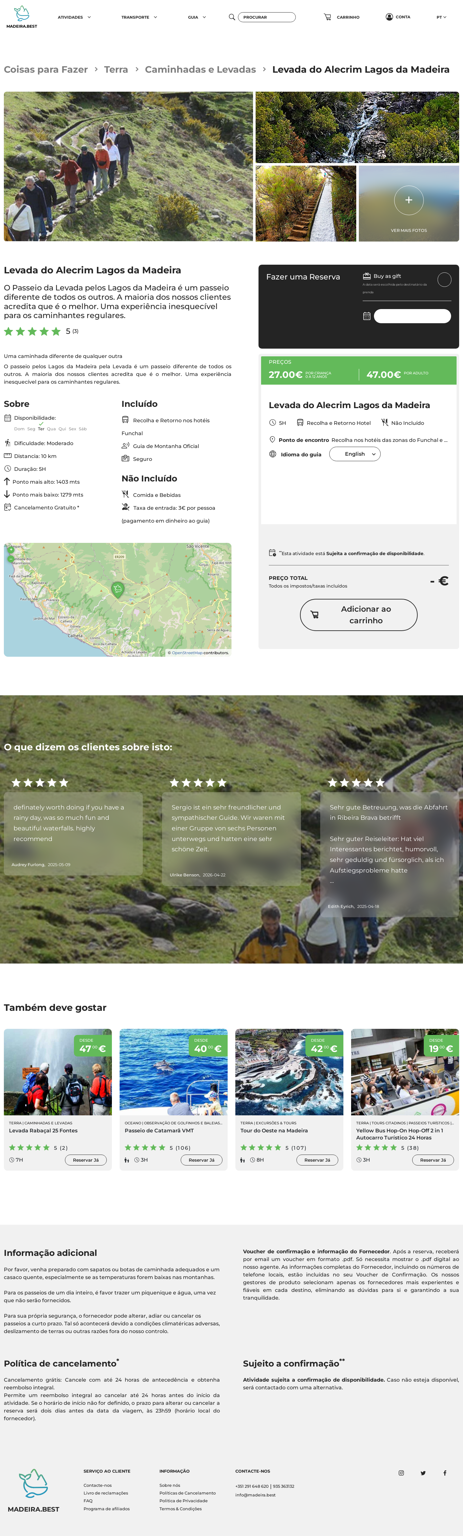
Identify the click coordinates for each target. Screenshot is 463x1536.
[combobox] (355, 454)
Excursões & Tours (276, 1123)
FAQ (88, 1500)
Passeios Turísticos (429, 1123)
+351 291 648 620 (252, 1486)
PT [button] (439, 17)
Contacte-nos (98, 1485)
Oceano (133, 1123)
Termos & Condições (180, 1508)
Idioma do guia (295, 454)
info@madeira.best (255, 1495)
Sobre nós (169, 1485)
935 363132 (283, 1486)
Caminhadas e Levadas (200, 69)
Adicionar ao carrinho (350, 614)
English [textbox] (355, 454)
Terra (116, 69)
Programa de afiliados (107, 1508)
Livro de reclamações (106, 1493)
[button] (89, 17)
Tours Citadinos (389, 1123)
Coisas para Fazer (46, 69)
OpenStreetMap (187, 652)
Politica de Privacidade (183, 1500)
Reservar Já (86, 1160)
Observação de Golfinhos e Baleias (182, 1123)
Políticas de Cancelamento (187, 1493)
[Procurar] (267, 17)
